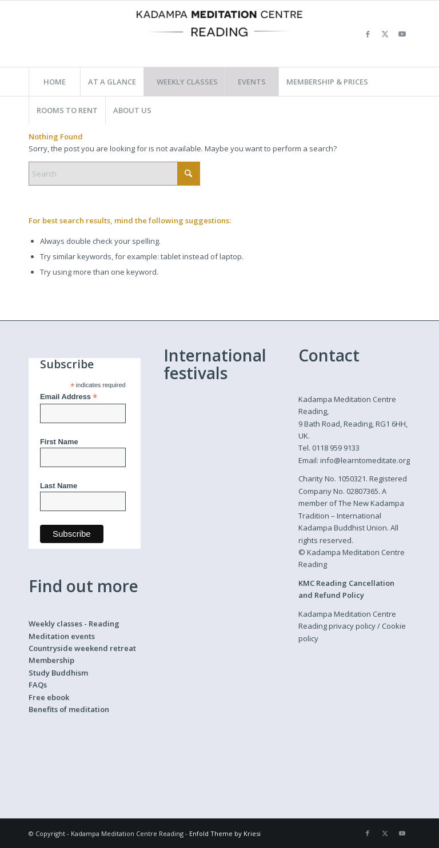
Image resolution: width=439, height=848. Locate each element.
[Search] (114, 174)
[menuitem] (54, 81)
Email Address (68, 397)
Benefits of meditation (69, 709)
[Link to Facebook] (367, 33)
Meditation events (62, 636)
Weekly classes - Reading (74, 623)
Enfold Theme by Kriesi (225, 833)
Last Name (58, 485)
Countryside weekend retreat (82, 648)
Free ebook (49, 697)
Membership (51, 660)
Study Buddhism (58, 673)
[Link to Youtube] (401, 33)
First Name (59, 441)
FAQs (38, 685)
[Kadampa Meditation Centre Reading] (219, 34)
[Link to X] (384, 33)
